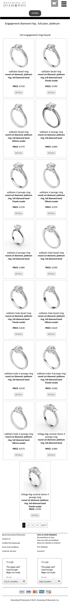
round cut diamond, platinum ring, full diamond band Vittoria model (18, 136)
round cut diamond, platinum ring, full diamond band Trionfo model (51, 76)
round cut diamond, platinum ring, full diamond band (18, 74)
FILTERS (35, 13)
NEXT (44, 525)
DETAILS (18, 92)
